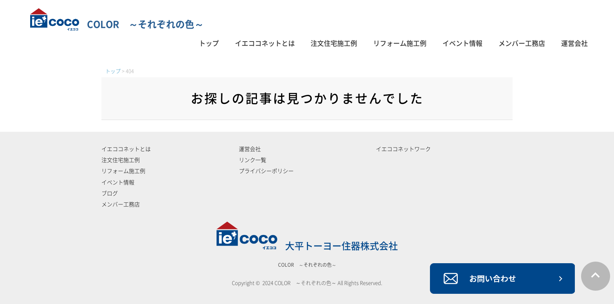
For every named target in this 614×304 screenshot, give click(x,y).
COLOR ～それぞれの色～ (117, 24)
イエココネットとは (265, 43)
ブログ (109, 193)
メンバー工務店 (521, 43)
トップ (209, 43)
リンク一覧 (252, 160)
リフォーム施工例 (399, 43)
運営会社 (574, 43)
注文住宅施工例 (334, 43)
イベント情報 (462, 43)
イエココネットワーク (403, 149)
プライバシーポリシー (266, 171)
